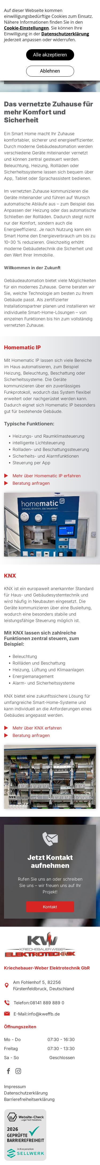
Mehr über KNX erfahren (37, 728)
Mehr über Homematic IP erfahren (47, 475)
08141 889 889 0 (47, 1002)
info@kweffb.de (44, 1014)
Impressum (15, 1086)
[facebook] (8, 1072)
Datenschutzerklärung (26, 1093)
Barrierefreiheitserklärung (29, 1099)
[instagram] (18, 1072)
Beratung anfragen (31, 483)
